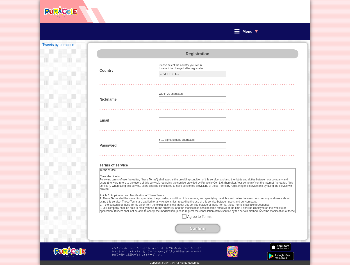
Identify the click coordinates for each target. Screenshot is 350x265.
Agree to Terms (199, 217)
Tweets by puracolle (58, 45)
